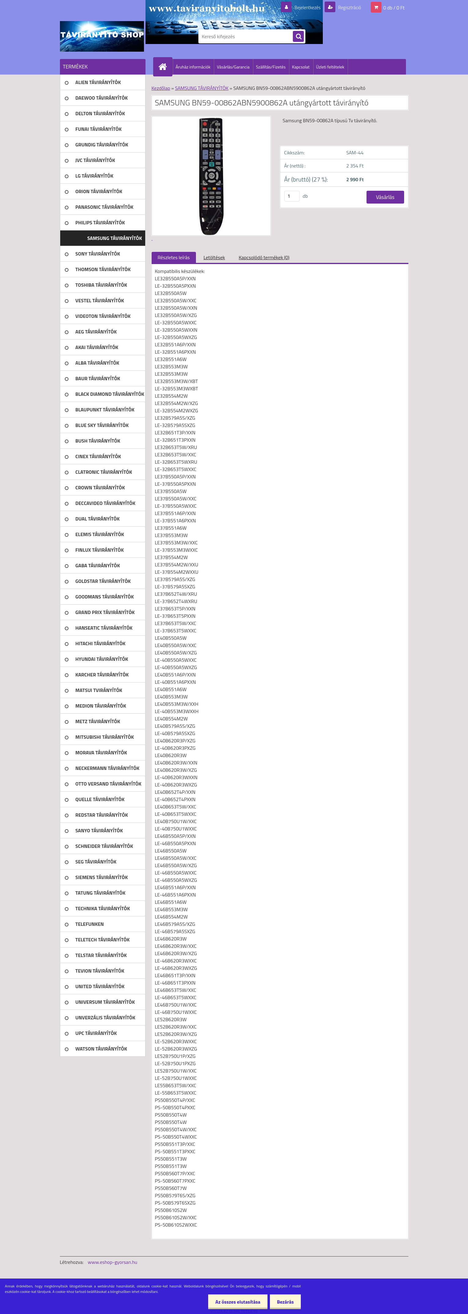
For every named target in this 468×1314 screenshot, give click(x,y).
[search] (298, 36)
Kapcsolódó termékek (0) (264, 257)
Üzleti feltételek (330, 67)
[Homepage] (165, 66)
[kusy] (292, 196)
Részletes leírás (174, 257)
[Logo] (102, 36)
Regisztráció (348, 7)
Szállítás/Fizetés (271, 67)
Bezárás (284, 1301)
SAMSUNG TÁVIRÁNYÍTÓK (201, 88)
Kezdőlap (161, 88)
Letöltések (214, 257)
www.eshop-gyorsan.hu (112, 1262)
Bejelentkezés (304, 7)
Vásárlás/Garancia (233, 67)
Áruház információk (193, 67)
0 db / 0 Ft (393, 7)
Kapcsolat (301, 67)
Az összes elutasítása (236, 1301)
